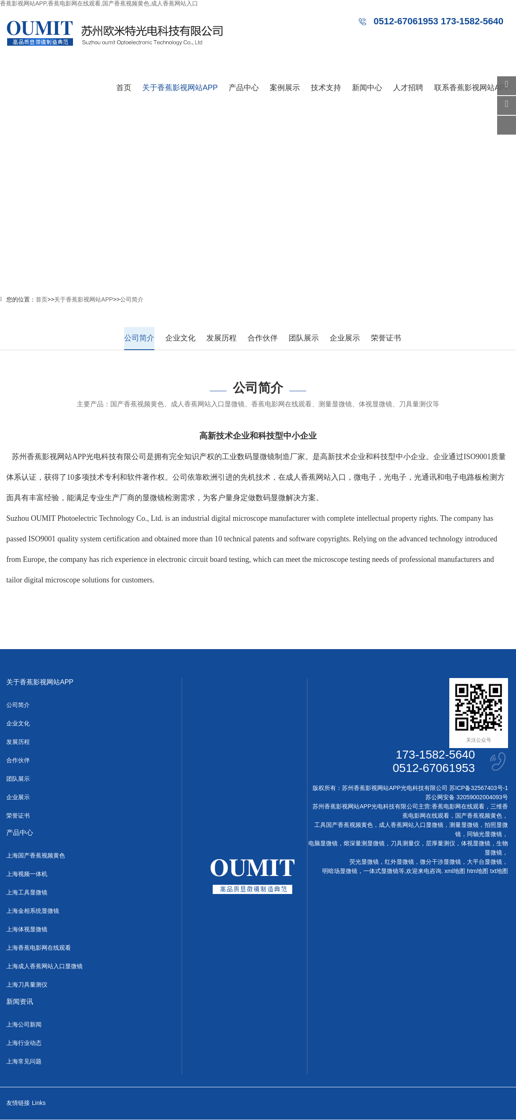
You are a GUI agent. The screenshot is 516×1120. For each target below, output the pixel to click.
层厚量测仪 (440, 843)
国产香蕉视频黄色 (478, 816)
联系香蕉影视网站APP (472, 87)
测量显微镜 (464, 825)
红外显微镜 (399, 862)
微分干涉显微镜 (440, 862)
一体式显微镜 (381, 871)
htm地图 (477, 871)
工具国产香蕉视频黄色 (343, 825)
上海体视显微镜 (26, 929)
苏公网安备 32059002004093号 (466, 797)
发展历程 (221, 338)
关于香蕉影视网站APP (180, 87)
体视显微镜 (475, 843)
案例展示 (285, 87)
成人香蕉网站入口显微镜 (411, 825)
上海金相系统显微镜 (32, 911)
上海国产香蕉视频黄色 (35, 855)
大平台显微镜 (484, 862)
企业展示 (345, 338)
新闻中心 (367, 87)
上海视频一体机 (26, 874)
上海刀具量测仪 (26, 985)
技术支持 (326, 87)
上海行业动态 (24, 1043)
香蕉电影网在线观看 (458, 806)
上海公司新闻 (24, 1024)
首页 (123, 87)
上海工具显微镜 (26, 892)
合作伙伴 (263, 338)
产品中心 (244, 87)
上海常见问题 (24, 1061)
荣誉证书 (386, 338)
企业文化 (180, 338)
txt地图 (499, 871)
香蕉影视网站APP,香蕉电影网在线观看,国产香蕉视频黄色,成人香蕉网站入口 (99, 3)
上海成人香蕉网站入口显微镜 (44, 966)
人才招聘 (408, 87)
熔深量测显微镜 (364, 843)
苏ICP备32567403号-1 (478, 788)
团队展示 (304, 338)
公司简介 (131, 299)
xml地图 (454, 871)
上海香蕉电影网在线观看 (38, 948)
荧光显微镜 (364, 862)
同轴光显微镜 (484, 834)
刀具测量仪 (405, 843)
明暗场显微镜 (339, 871)
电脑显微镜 (323, 843)
